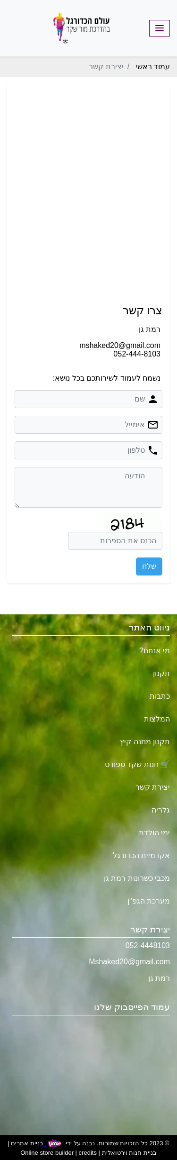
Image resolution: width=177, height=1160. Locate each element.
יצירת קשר (152, 787)
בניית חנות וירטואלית (129, 1152)
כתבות (160, 696)
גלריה (161, 810)
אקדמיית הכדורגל (141, 855)
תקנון (161, 673)
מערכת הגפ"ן (148, 901)
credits (88, 1152)
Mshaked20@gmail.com (129, 962)
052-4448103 (148, 945)
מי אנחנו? (154, 651)
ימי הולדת (154, 833)
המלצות (157, 719)
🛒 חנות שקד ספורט (137, 764)
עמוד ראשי (152, 67)
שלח (149, 566)
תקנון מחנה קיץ (145, 742)
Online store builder (47, 1152)
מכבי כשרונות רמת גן (137, 878)
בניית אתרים (27, 1143)
